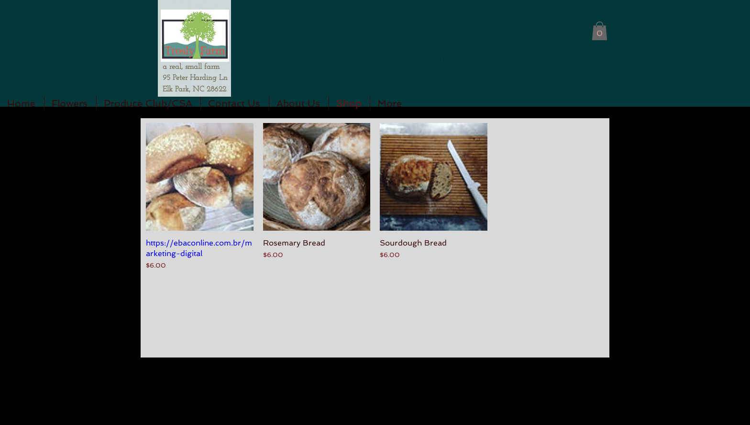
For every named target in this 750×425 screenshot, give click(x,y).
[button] (599, 31)
